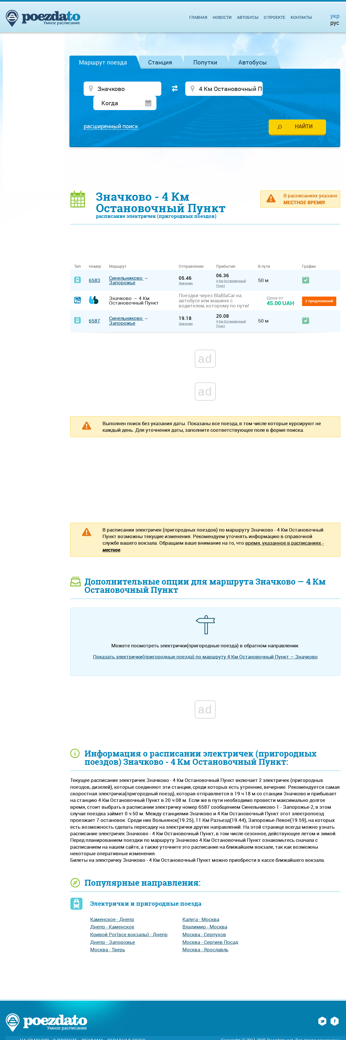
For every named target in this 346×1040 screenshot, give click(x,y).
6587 (94, 306)
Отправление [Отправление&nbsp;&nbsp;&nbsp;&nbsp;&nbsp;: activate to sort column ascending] (193, 252)
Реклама (93, 1026)
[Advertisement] (205, 154)
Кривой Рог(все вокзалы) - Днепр (129, 920)
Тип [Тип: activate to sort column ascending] (77, 252)
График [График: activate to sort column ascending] (309, 252)
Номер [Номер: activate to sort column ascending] (95, 252)
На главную (34, 1026)
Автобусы (252, 62)
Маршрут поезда (103, 62)
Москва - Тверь (107, 935)
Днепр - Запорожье (112, 928)
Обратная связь (127, 1026)
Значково (186, 269)
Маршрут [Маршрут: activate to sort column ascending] (117, 252)
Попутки (205, 62)
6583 (94, 266)
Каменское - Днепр (112, 905)
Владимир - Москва (204, 913)
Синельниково (126, 264)
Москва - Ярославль (205, 935)
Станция (160, 62)
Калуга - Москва (200, 905)
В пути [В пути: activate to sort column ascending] (264, 252)
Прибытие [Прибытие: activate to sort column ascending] (225, 252)
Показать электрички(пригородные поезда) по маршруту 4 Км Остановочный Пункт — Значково (205, 642)
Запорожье (122, 268)
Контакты (301, 17)
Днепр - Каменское (112, 913)
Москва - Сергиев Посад (210, 928)
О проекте (274, 17)
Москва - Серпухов (204, 920)
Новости (222, 17)
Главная (198, 17)
